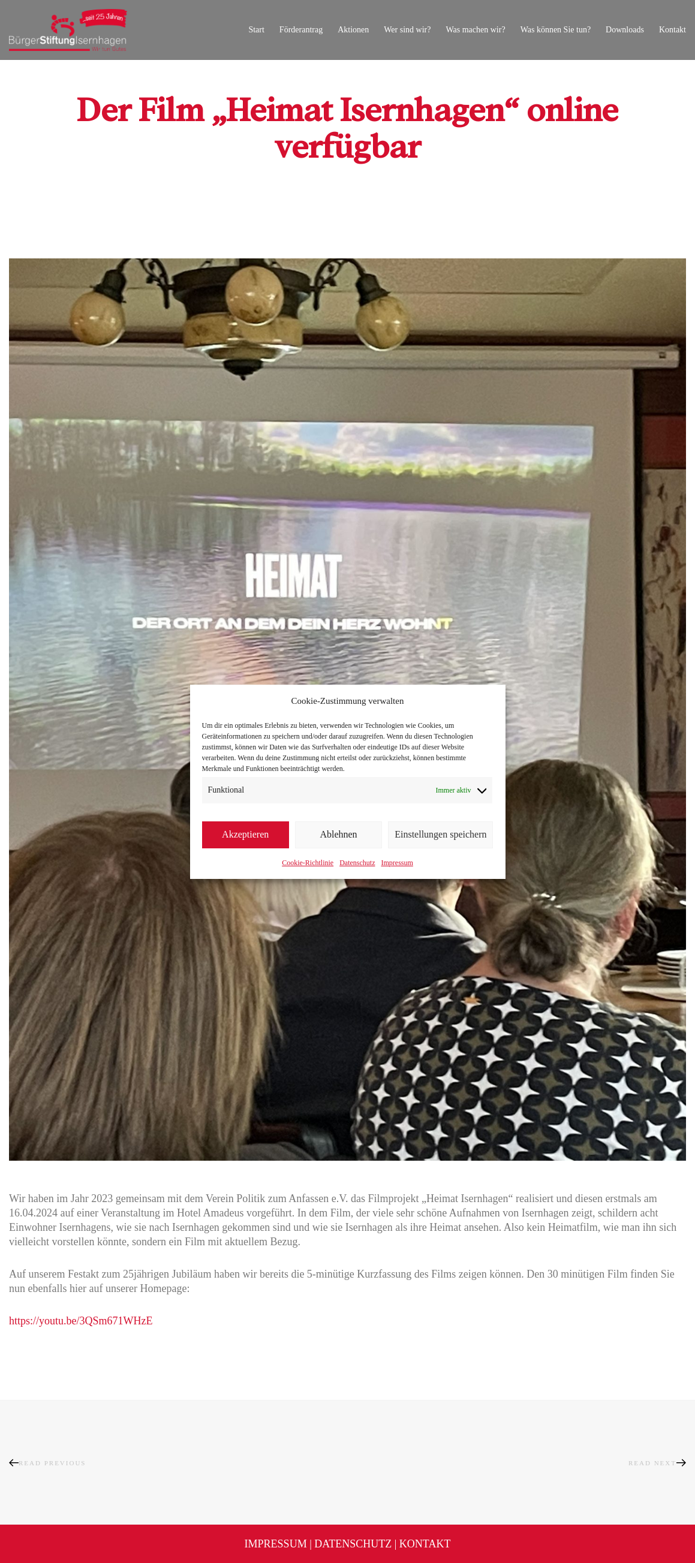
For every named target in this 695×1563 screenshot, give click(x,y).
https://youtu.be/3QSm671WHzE (80, 1321)
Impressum (397, 863)
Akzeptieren (245, 834)
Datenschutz (357, 863)
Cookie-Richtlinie (307, 863)
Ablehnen (338, 834)
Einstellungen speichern (440, 834)
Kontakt (425, 1544)
